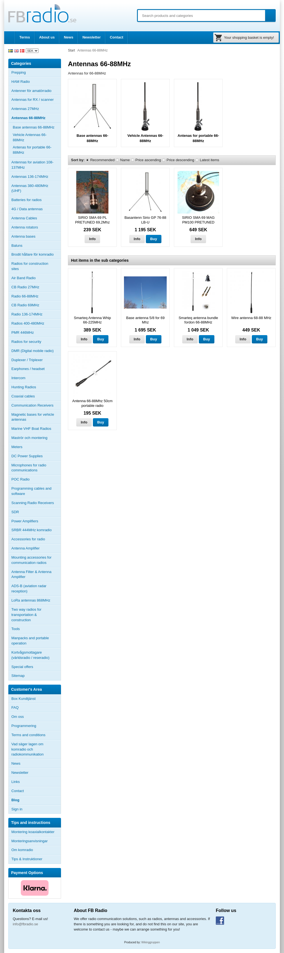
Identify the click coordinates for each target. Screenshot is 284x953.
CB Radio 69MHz (25, 305)
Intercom (18, 378)
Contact (116, 37)
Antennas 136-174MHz (36, 176)
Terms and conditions (28, 735)
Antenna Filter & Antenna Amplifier (31, 574)
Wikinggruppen (150, 942)
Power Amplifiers (24, 521)
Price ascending (148, 160)
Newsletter (91, 37)
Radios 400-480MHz (27, 323)
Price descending (180, 160)
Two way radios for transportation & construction (26, 614)
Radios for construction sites (29, 266)
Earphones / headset (28, 369)
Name (125, 160)
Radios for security (26, 342)
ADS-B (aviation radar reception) (28, 588)
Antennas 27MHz (36, 109)
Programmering (23, 726)
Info (92, 239)
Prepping (18, 72)
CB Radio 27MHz (25, 287)
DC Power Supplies (27, 456)
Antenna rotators (24, 227)
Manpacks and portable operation (30, 640)
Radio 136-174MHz (26, 314)
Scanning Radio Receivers (32, 503)
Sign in (16, 809)
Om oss (17, 717)
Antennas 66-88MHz (36, 118)
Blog (15, 800)
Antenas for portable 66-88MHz (32, 150)
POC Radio (20, 479)
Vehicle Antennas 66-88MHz (30, 137)
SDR (15, 512)
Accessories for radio (36, 539)
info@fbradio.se (25, 924)
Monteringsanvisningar (29, 841)
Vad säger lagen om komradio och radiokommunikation (27, 749)
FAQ (15, 707)
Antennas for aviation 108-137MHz (32, 164)
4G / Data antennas (27, 209)
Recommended (102, 160)
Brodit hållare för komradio (32, 254)
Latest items (209, 160)
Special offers (22, 667)
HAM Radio (36, 81)
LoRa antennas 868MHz (30, 600)
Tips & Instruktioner (26, 859)
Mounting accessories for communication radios (31, 560)
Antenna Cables (24, 218)
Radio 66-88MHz (25, 296)
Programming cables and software (31, 491)
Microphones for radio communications (28, 467)
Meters (16, 447)
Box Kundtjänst (23, 699)
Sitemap (18, 676)
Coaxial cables (23, 396)
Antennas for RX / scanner (32, 99)
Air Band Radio (23, 278)
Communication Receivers (32, 405)
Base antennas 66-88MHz (33, 127)
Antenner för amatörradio (36, 91)
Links (15, 782)
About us (47, 37)
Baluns (16, 245)
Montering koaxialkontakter (32, 832)
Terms (24, 37)
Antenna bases (36, 236)
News (68, 37)
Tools (15, 629)
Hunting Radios (23, 387)
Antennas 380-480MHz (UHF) (36, 188)
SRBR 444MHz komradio (31, 530)
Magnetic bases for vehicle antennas (32, 417)
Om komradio (22, 850)
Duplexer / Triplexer (27, 360)
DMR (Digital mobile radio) (32, 351)
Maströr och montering (29, 438)
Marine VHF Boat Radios (31, 429)
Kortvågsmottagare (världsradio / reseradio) (30, 655)
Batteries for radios (26, 200)
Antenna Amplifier (25, 548)
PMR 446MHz (22, 332)
